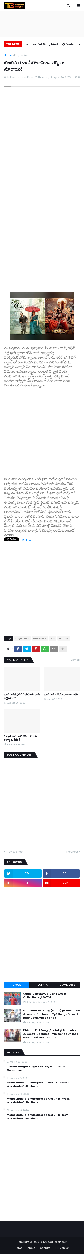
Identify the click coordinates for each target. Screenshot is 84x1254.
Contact (45, 1248)
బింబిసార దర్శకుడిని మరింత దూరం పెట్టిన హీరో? (22, 696)
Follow (26, 540)
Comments (67, 985)
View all (75, 660)
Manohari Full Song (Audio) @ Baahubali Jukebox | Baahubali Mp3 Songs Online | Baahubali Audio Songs (51, 44)
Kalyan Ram (22, 55)
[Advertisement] (42, 430)
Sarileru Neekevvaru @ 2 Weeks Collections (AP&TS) (44, 995)
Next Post (72, 852)
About (31, 1248)
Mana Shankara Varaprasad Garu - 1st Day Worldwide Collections (37, 1116)
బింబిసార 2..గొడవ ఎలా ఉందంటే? (61, 694)
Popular (17, 985)
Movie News (39, 638)
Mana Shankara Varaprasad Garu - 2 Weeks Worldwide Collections (38, 1084)
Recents (42, 985)
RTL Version (62, 1248)
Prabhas (63, 638)
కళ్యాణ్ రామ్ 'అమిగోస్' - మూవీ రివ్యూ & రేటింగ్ (20, 738)
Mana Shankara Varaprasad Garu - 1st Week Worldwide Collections (38, 1100)
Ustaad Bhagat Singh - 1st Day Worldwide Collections (36, 1068)
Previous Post (14, 852)
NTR (53, 638)
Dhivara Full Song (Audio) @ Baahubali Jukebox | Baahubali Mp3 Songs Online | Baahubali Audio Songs (50, 1034)
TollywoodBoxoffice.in (54, 1242)
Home (8, 55)
